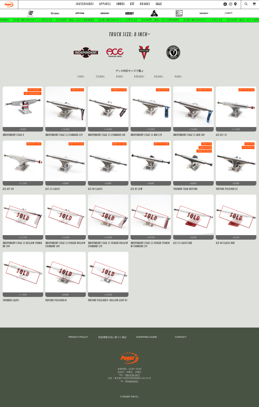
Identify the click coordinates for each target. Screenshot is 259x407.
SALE (159, 4)
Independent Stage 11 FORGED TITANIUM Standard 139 (150, 247)
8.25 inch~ (139, 78)
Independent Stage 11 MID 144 (189, 137)
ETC (132, 4)
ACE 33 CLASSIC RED (182, 245)
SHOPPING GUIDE (146, 337)
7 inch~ (81, 78)
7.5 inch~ (100, 78)
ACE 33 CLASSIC (52, 191)
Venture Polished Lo (227, 191)
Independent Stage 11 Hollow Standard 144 (23, 247)
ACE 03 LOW (136, 191)
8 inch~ (120, 78)
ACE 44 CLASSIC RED (225, 245)
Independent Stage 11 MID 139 (146, 137)
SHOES (120, 4)
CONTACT (181, 337)
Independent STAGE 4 (13, 137)
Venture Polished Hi (56, 302)
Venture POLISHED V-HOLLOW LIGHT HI (107, 302)
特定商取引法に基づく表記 (112, 337)
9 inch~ (178, 78)
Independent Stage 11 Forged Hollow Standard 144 (65, 247)
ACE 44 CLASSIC (95, 191)
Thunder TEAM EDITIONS (185, 191)
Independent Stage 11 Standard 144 (106, 137)
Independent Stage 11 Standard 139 (63, 137)
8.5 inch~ (159, 78)
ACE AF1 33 (221, 137)
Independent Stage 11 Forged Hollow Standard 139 (108, 247)
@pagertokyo (131, 381)
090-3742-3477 (132, 375)
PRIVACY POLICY (78, 337)
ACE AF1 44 (8, 191)
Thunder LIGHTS (11, 302)
